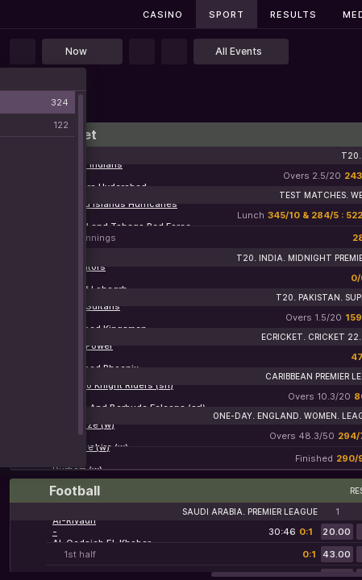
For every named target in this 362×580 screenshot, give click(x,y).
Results (293, 14)
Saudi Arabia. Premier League (250, 511)
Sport (226, 14)
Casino (163, 14)
